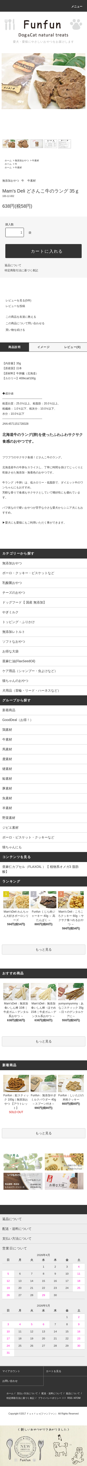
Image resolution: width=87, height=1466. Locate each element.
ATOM (77, 1398)
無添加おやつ (22, 160)
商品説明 (14, 347)
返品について (13, 265)
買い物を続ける (12, 329)
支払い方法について (27, 1393)
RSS (69, 1398)
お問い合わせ (10, 1381)
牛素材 (35, 160)
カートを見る (53, 1371)
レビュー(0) (72, 347)
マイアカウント (11, 1371)
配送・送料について (52, 1393)
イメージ (43, 347)
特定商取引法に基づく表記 (21, 270)
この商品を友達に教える (18, 316)
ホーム (8, 160)
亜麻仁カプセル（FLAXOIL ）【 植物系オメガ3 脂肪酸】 (40, 869)
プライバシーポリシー (49, 1398)
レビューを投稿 (12, 306)
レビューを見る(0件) (15, 300)
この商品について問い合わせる (22, 323)
